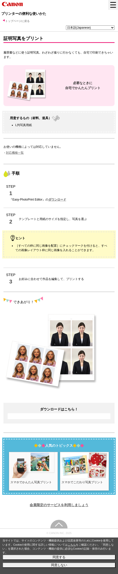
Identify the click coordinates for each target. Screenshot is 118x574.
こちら (72, 544)
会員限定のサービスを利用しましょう (59, 505)
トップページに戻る (17, 20)
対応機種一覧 (15, 152)
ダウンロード (57, 199)
